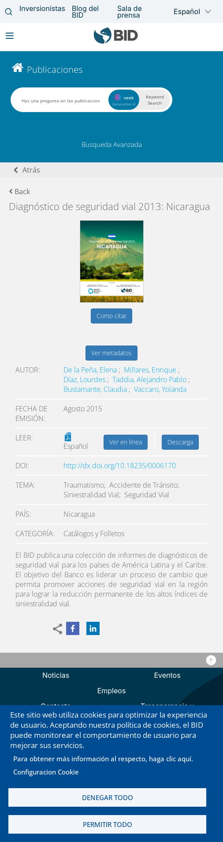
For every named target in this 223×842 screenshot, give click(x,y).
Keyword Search (155, 100)
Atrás (31, 170)
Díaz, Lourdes (85, 379)
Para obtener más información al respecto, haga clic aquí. (103, 758)
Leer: (24, 438)
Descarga (180, 442)
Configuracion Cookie (46, 771)
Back (19, 191)
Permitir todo (107, 824)
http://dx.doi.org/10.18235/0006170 (119, 465)
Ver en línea (125, 442)
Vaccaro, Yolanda (160, 389)
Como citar (111, 316)
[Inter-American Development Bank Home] (116, 42)
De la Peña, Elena (91, 370)
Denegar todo (107, 797)
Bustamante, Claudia (96, 389)
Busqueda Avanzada (112, 144)
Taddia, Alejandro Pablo (150, 379)
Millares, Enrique (151, 370)
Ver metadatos (111, 353)
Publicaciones (54, 69)
